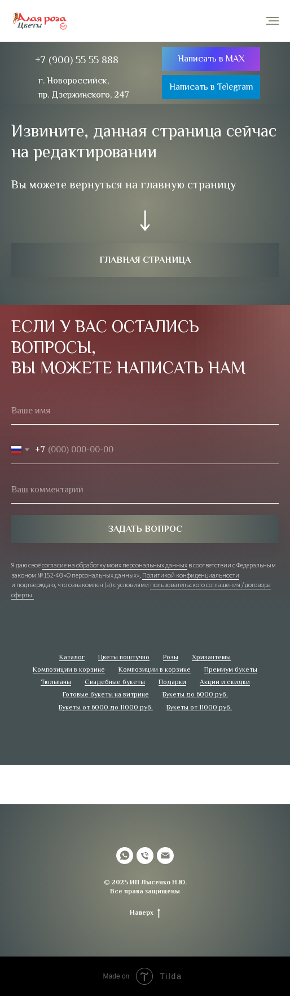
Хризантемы (211, 657)
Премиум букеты (230, 669)
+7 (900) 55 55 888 (76, 59)
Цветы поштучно (124, 657)
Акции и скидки (225, 682)
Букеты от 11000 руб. (199, 707)
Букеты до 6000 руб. (195, 694)
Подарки (172, 682)
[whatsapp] (124, 855)
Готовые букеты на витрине (106, 694)
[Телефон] (145, 855)
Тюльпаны (56, 682)
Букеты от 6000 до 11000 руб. (106, 707)
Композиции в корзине (69, 669)
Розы (170, 657)
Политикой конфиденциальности (190, 575)
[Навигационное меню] (272, 21)
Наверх (145, 913)
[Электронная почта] (165, 855)
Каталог (72, 657)
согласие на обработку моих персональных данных (114, 565)
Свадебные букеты (115, 682)
